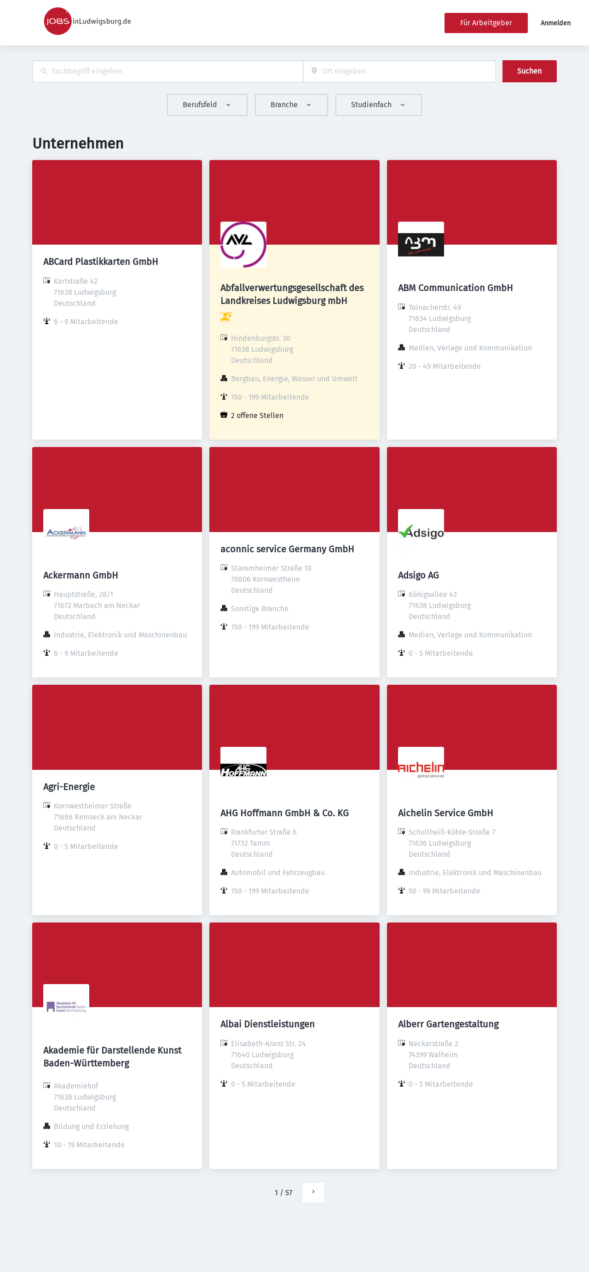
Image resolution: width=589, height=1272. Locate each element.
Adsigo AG (418, 575)
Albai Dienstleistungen (267, 1024)
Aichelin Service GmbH (445, 813)
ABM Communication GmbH (455, 287)
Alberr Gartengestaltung (448, 1024)
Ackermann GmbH (80, 575)
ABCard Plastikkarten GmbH (100, 261)
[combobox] (167, 71)
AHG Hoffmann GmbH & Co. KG (284, 813)
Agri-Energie (69, 786)
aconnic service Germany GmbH (287, 549)
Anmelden (556, 23)
